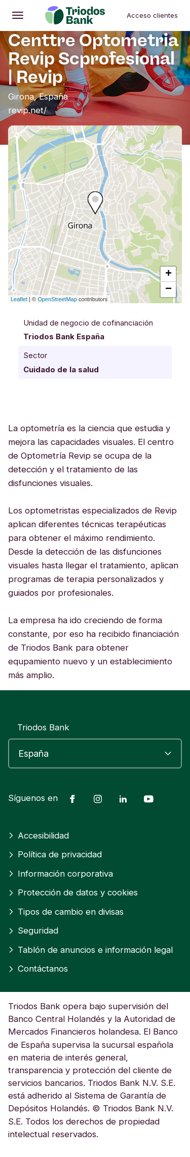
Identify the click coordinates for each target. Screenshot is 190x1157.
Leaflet (19, 299)
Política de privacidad (55, 854)
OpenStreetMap (57, 299)
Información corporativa (60, 874)
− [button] (168, 289)
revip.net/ (27, 110)
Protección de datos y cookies (73, 892)
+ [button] (168, 274)
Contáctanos (38, 968)
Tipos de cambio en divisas (66, 912)
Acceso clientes (152, 15)
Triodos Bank (43, 727)
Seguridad (33, 930)
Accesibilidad (38, 835)
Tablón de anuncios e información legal (90, 950)
